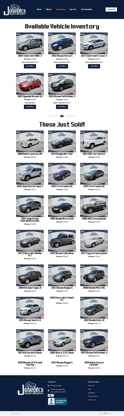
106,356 (62, 59)
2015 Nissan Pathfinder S (62, 96)
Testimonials (86, 9)
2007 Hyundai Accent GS (29, 96)
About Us (91, 386)
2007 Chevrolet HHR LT (30, 56)
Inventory (60, 9)
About (48, 9)
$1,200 (62, 103)
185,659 (30, 100)
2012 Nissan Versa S (62, 56)
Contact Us (92, 400)
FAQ (89, 389)
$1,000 (94, 62)
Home (39, 9)
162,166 (62, 100)
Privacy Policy (93, 397)
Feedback (91, 393)
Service (73, 9)
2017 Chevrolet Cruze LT (94, 56)
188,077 (94, 59)
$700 (30, 62)
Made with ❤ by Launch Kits (106, 413)
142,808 (30, 59)
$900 (62, 62)
